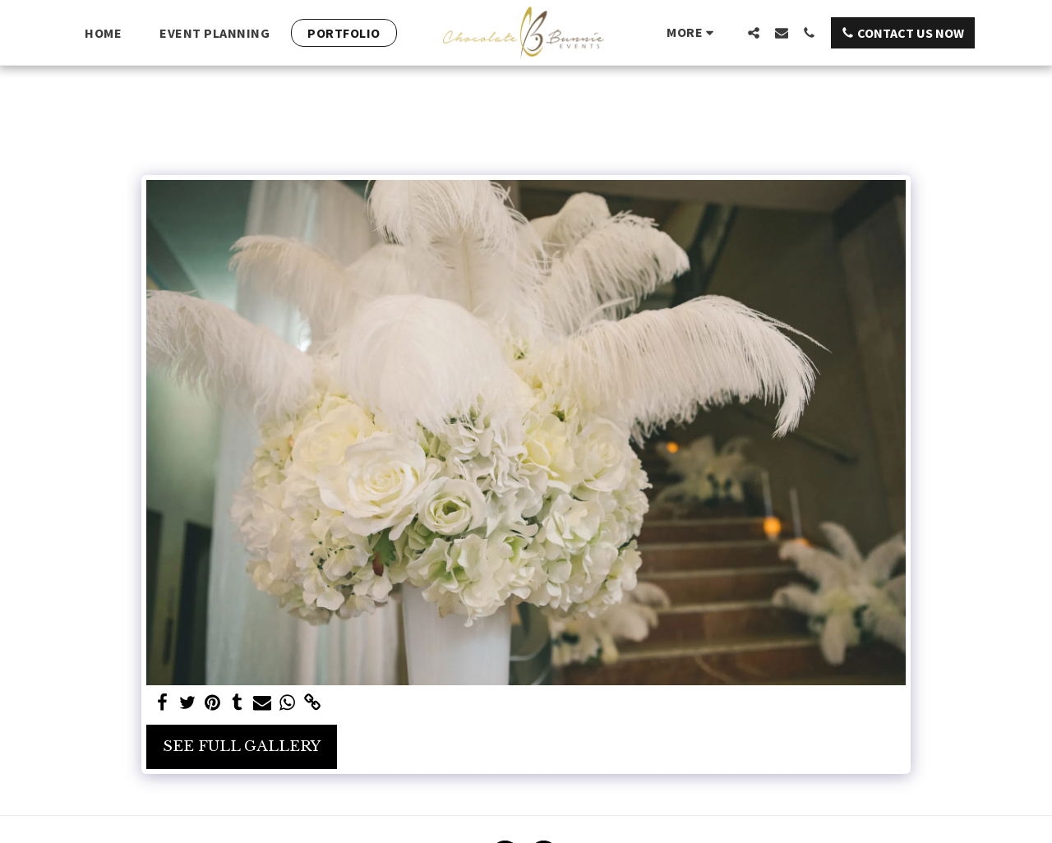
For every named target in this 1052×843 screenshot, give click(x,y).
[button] (754, 32)
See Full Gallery (242, 746)
